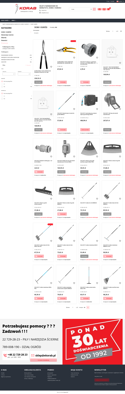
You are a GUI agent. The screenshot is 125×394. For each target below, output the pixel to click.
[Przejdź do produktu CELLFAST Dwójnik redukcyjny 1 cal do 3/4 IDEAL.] (43, 148)
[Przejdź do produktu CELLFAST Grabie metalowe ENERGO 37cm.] (112, 233)
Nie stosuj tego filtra (8, 81)
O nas (108, 1)
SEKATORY (16, 62)
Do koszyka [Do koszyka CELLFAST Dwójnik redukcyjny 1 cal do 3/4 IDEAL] (40, 171)
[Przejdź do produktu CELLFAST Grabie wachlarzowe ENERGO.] (112, 275)
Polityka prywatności (52, 378)
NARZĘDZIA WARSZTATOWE (16, 59)
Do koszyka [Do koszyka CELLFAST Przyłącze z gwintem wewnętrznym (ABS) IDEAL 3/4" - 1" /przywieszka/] (85, 82)
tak (4, 84)
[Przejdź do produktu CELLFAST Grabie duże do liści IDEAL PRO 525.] (43, 233)
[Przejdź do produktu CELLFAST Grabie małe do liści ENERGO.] (66, 233)
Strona (108, 31)
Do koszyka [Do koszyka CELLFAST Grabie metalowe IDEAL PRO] (40, 298)
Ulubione (73, 376)
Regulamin (50, 376)
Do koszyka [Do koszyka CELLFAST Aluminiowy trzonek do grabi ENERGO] (63, 129)
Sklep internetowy (62, 392)
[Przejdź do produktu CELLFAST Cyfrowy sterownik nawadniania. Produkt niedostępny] (112, 101)
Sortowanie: (36, 30)
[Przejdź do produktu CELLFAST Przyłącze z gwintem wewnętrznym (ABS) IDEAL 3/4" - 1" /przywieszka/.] (89, 50)
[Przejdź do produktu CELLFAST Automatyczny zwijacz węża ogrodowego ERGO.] (89, 101)
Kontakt (112, 1)
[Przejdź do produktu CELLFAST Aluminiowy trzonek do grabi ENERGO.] (66, 101)
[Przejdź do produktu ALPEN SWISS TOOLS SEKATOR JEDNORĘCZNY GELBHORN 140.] (66, 50)
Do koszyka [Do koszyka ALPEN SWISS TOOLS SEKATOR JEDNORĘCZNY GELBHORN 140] (63, 82)
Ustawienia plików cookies (53, 380)
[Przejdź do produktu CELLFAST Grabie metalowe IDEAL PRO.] (43, 275)
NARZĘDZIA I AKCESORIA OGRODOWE (16, 57)
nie (4, 86)
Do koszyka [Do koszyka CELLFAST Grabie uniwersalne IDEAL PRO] (85, 298)
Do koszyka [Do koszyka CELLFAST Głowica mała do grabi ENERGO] (63, 214)
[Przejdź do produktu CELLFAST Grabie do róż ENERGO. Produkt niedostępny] (89, 191)
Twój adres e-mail (98, 376)
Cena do (19, 71)
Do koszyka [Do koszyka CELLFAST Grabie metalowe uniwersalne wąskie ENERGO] (63, 298)
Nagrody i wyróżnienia (6, 376)
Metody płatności (28, 373)
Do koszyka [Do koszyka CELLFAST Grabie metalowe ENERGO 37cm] (108, 256)
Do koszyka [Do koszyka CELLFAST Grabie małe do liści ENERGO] (63, 256)
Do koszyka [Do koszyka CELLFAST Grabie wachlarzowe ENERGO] (108, 298)
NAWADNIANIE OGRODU (16, 55)
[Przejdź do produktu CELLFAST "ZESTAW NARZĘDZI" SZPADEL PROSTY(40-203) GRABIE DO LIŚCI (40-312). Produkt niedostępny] (43, 104)
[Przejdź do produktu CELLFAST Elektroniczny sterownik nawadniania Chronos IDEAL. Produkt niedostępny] (66, 148)
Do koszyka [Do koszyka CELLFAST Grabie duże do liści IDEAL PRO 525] (40, 256)
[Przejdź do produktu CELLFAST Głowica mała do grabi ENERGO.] (66, 191)
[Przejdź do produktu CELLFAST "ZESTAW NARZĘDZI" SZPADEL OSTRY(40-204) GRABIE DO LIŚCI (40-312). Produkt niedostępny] (112, 52)
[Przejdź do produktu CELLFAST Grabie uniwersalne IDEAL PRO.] (89, 275)
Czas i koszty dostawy (28, 374)
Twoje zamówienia (75, 373)
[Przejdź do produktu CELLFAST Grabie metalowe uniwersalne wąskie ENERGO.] (66, 275)
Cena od (4, 71)
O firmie (3, 374)
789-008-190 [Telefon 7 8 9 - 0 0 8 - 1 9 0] (43, 10)
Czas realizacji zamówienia (30, 376)
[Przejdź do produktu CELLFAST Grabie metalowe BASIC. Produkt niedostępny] (89, 233)
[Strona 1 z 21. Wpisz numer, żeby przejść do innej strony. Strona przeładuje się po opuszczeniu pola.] (113, 31)
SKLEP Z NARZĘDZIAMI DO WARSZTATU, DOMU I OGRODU (16, 24)
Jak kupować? (50, 373)
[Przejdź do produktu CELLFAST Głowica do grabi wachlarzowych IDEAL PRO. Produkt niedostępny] (89, 148)
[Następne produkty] (82, 307)
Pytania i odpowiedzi (52, 374)
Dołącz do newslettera (102, 380)
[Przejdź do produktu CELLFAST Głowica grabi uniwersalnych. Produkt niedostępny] (43, 191)
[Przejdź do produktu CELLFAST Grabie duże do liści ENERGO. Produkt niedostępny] (112, 191)
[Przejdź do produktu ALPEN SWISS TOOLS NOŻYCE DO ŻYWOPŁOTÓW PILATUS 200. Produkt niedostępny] (43, 54)
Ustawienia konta (74, 374)
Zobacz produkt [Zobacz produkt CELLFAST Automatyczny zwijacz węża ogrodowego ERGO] (85, 129)
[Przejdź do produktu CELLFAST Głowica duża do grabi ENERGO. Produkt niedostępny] (112, 148)
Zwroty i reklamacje (28, 378)
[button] (94, 9)
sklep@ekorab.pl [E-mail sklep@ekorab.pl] (45, 12)
